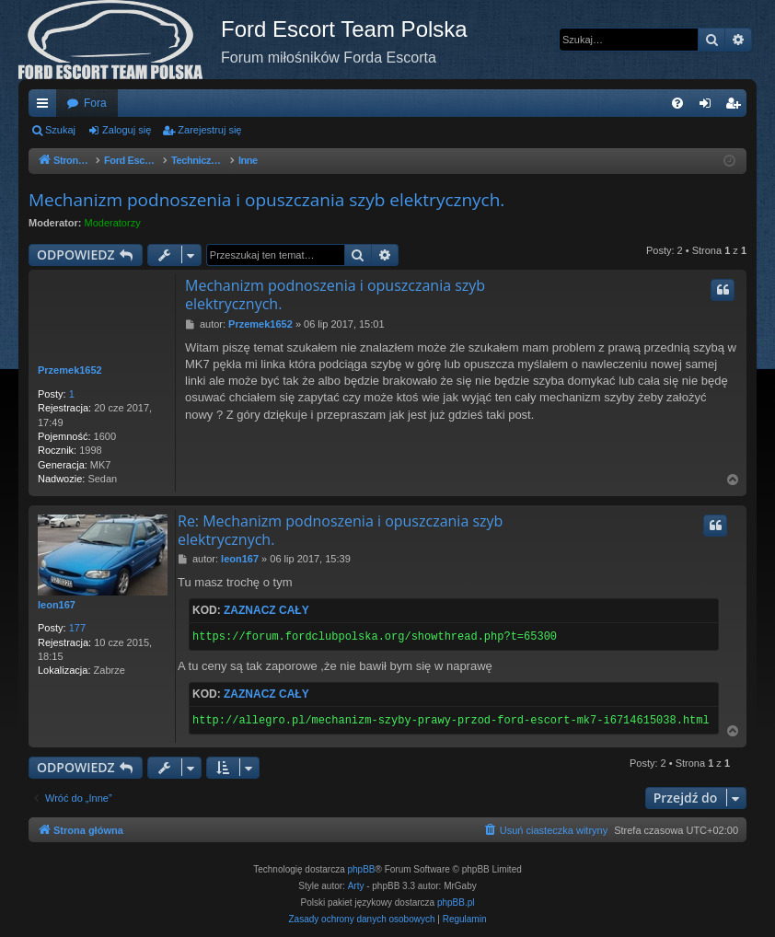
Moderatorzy (113, 222)
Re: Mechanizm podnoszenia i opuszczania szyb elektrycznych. (340, 530)
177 (77, 627)
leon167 (56, 604)
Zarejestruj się (209, 129)
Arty (356, 886)
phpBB (362, 869)
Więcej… (46, 107)
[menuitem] (677, 103)
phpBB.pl (456, 902)
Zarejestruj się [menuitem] (736, 107)
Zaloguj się (126, 129)
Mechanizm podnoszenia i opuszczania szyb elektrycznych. (266, 200)
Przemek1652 (70, 370)
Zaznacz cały (266, 610)
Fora (95, 103)
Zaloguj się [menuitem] (709, 107)
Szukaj (60, 129)
